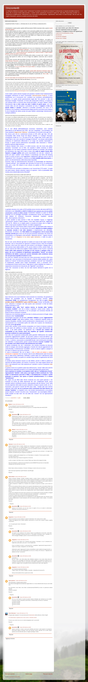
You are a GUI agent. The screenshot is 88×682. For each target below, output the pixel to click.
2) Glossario (59, 34)
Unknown (11, 444)
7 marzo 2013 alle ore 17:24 (22, 613)
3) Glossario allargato (61, 36)
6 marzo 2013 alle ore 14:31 (20, 476)
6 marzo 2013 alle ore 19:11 (23, 539)
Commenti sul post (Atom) (14, 676)
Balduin (10, 404)
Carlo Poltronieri (12, 613)
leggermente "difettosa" (21, 132)
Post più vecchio (48, 674)
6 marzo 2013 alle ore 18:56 (25, 531)
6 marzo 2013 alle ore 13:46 (19, 444)
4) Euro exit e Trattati (61, 38)
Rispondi (10, 409)
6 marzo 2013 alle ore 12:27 (25, 414)
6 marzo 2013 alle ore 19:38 (25, 555)
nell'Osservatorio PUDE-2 (39, 95)
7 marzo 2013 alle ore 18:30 (25, 627)
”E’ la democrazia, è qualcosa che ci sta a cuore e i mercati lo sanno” (23, 617)
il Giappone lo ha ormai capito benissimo (27, 237)
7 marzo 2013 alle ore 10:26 (25, 597)
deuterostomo (32, 615)
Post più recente (10, 674)
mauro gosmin (12, 580)
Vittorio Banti (11, 476)
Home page (29, 674)
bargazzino (11, 517)
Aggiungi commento (10, 638)
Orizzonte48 (12, 8)
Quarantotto (14, 414)
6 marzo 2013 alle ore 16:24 (25, 506)
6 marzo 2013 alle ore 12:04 (18, 404)
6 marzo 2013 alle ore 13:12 (21, 429)
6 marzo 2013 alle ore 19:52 (23, 567)
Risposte (12, 412)
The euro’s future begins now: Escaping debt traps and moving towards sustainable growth (24, 77)
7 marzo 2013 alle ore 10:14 (21, 580)
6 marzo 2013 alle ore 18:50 (19, 517)
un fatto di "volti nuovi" (24, 49)
